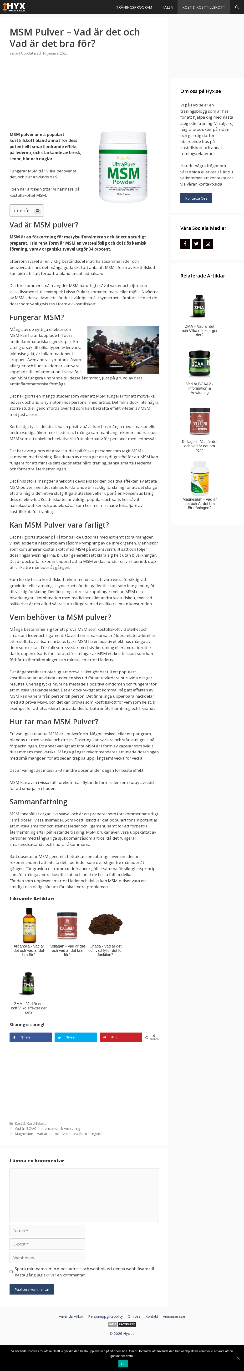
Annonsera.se (174, 1316)
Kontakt (151, 1316)
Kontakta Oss (196, 198)
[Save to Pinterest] (121, 1037)
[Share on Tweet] (76, 1037)
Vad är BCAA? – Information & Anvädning (47, 1128)
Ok (123, 1364)
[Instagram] (208, 244)
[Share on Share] (31, 1037)
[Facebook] (185, 244)
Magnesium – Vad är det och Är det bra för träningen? (58, 1133)
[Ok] (238, 1358)
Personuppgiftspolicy (105, 1316)
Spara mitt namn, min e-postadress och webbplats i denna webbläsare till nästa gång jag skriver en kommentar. (84, 1272)
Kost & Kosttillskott (203, 7)
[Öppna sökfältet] (237, 7)
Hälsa (167, 7)
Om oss (134, 1316)
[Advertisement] (84, 96)
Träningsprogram (134, 7)
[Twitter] (196, 244)
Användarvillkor (71, 1316)
